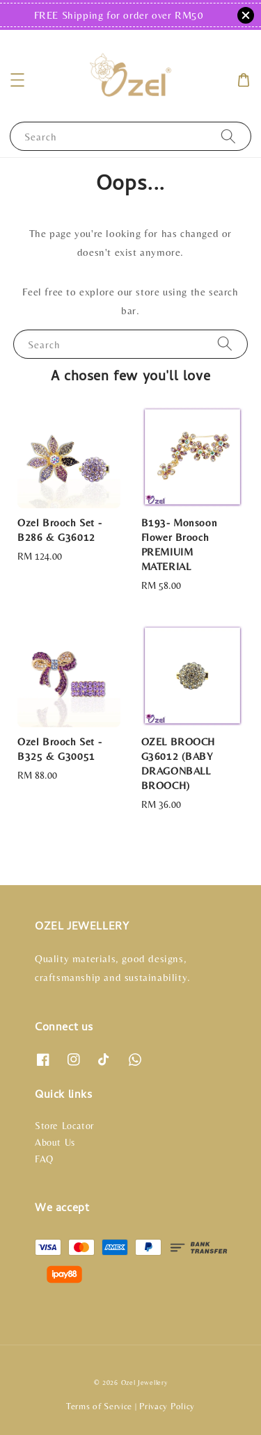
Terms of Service (99, 1406)
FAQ (44, 1159)
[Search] (228, 135)
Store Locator (64, 1125)
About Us (55, 1142)
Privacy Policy (167, 1406)
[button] (17, 80)
